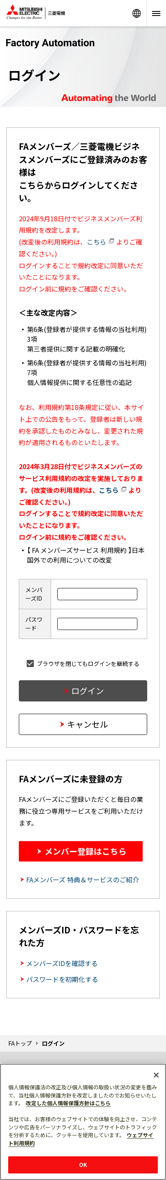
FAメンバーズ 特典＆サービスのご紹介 (82, 879)
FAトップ (20, 1043)
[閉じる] (156, 1075)
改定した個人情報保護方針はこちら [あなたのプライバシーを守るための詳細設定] (68, 1103)
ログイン (87, 691)
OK (83, 1165)
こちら (100, 242)
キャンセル (87, 724)
